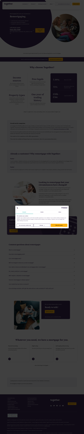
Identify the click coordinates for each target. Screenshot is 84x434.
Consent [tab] (24, 211)
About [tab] (59, 211)
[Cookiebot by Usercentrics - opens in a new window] (62, 208)
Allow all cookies (59, 225)
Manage (42, 225)
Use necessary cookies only (25, 225)
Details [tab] (42, 211)
